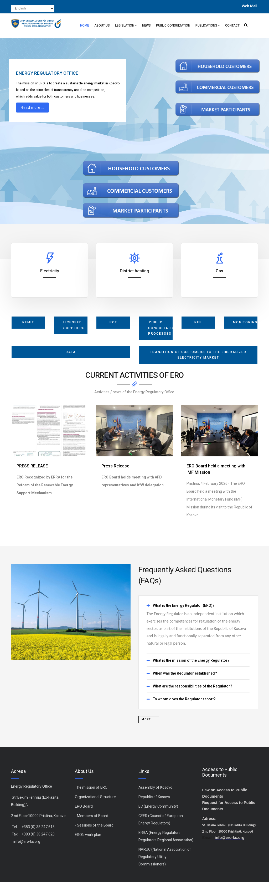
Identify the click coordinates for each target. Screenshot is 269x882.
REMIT (28, 322)
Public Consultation (173, 25)
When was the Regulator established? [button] (185, 673)
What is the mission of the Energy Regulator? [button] (191, 660)
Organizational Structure (95, 797)
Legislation (126, 26)
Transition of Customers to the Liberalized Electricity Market (198, 355)
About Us (102, 25)
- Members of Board (91, 816)
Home (84, 25)
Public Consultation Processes (160, 327)
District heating (134, 270)
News (146, 25)
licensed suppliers (74, 325)
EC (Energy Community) (158, 806)
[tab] (198, 606)
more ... (149, 719)
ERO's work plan (88, 835)
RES (198, 322)
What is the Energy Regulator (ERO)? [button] (184, 606)
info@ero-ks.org (26, 841)
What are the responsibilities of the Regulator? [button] (192, 686)
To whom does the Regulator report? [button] (184, 699)
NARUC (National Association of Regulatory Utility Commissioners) (164, 856)
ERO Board (84, 806)
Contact (232, 25)
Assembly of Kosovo (155, 787)
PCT (113, 322)
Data (71, 352)
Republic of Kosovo (154, 797)
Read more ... (32, 107)
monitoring (245, 322)
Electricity (49, 270)
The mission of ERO (91, 787)
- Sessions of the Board (94, 825)
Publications (207, 26)
